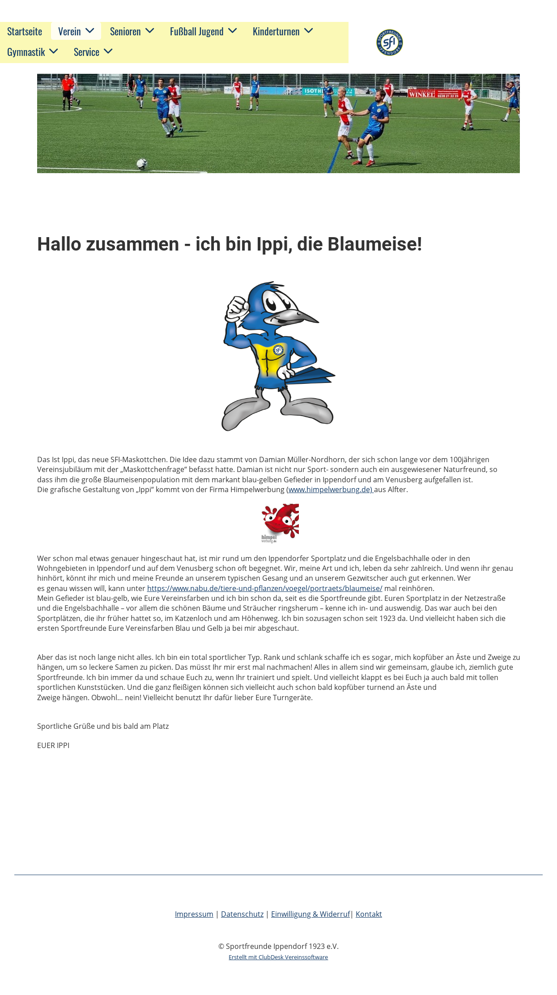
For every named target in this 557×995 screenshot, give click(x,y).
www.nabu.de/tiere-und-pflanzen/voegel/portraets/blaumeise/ (277, 588)
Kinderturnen (283, 31)
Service (93, 51)
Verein (76, 31)
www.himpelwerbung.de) (331, 489)
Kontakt (369, 914)
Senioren (132, 31)
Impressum (194, 914)
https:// (159, 588)
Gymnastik (32, 51)
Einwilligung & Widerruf (310, 914)
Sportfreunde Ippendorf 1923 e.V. (476, 42)
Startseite (24, 31)
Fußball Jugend (203, 31)
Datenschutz (242, 914)
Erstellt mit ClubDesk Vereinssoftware (278, 957)
